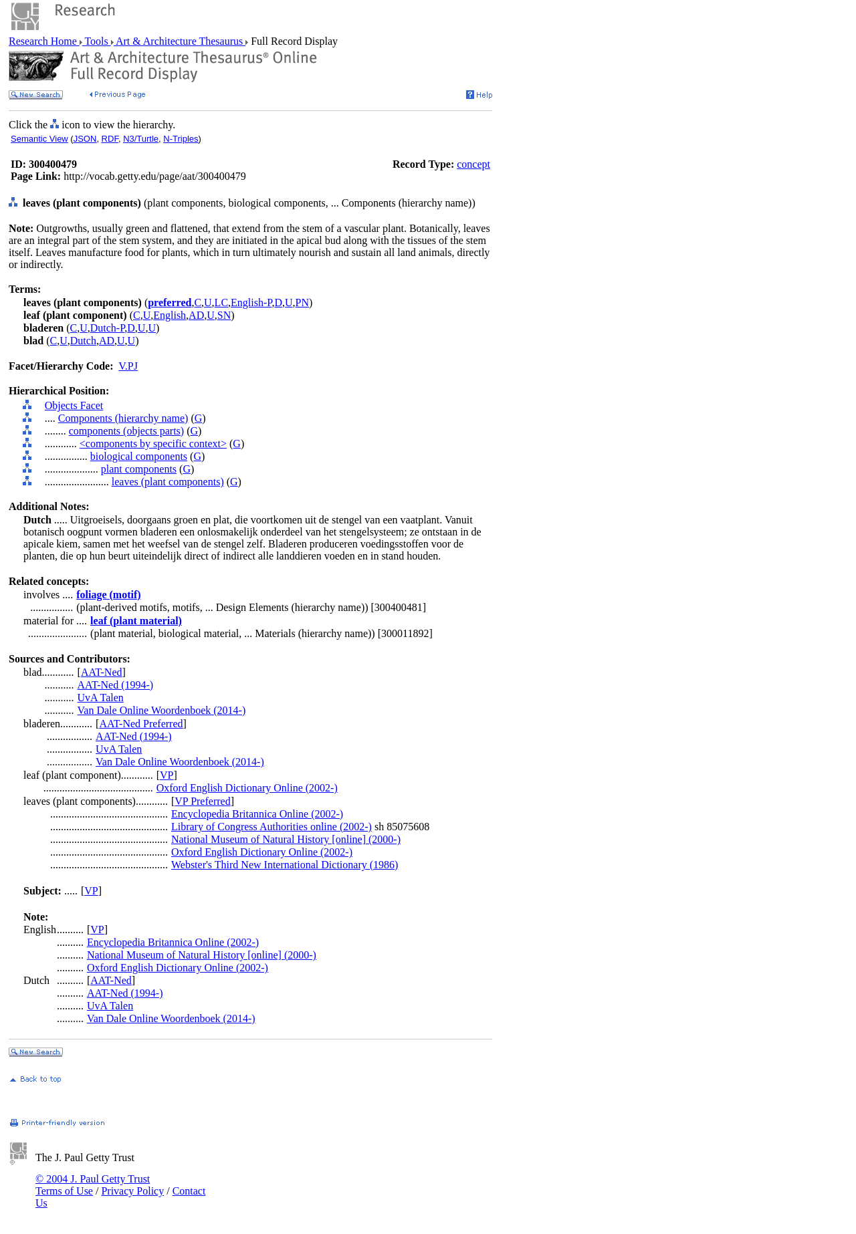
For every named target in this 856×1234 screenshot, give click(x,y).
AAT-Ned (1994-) (116, 685)
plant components (139, 469)
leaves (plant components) (168, 481)
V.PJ (128, 366)
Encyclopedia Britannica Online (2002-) (257, 814)
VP (166, 775)
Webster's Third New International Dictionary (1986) (284, 864)
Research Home (44, 41)
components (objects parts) (126, 431)
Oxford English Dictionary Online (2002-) (247, 787)
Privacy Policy (132, 1191)
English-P (251, 302)
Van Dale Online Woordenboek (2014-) (162, 710)
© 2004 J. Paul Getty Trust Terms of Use (92, 1185)
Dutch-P (107, 328)
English (169, 315)
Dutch (83, 340)
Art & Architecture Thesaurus (179, 41)
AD (196, 315)
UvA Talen (101, 697)
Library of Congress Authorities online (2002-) (271, 826)
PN (302, 302)
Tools (96, 41)
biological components (138, 456)
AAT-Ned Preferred (141, 723)
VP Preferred (202, 801)
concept (473, 164)
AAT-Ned (101, 672)
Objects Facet (74, 405)
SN (224, 315)
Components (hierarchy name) (123, 418)
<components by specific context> (153, 443)
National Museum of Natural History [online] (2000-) (286, 839)
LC (221, 302)
